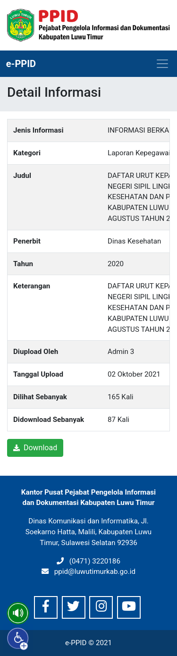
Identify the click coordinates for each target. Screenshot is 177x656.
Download (35, 447)
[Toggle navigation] (162, 64)
